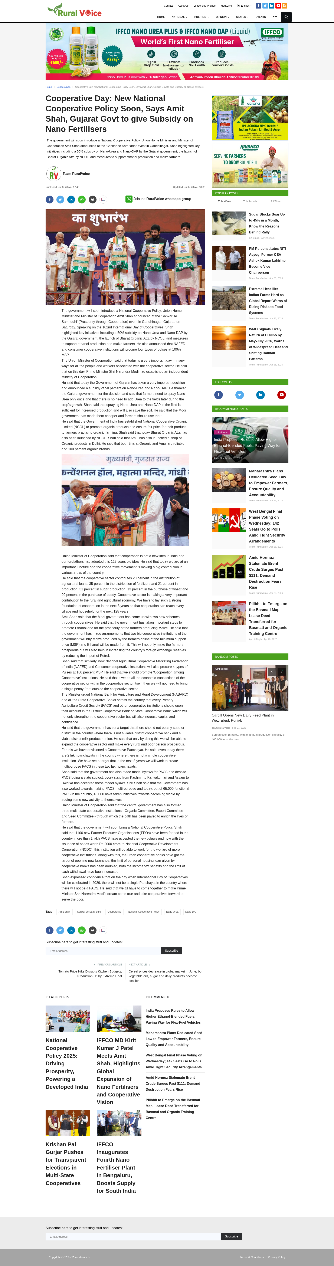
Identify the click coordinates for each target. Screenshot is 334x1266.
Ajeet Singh (220, 458)
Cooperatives (64, 87)
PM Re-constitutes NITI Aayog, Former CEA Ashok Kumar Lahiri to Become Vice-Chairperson (267, 260)
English (245, 6)
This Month (250, 201)
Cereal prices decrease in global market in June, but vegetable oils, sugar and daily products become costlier (165, 976)
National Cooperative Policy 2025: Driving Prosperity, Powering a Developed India (67, 1063)
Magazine (226, 5)
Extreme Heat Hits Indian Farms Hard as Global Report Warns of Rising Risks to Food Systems (268, 301)
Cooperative (114, 911)
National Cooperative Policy (143, 911)
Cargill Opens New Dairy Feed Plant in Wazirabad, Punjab (243, 717)
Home (161, 17)
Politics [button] (201, 17)
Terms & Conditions (252, 1257)
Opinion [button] (222, 17)
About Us (183, 5)
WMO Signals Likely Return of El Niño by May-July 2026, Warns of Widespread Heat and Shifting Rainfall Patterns (268, 344)
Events (261, 17)
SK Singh (254, 238)
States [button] (242, 17)
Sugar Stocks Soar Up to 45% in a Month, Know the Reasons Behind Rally (267, 223)
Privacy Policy (276, 1257)
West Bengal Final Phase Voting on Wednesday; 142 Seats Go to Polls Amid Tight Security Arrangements (174, 1061)
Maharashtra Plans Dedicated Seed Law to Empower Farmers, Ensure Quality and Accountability (174, 1039)
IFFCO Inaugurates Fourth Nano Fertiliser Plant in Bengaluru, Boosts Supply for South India (116, 1167)
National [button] (179, 17)
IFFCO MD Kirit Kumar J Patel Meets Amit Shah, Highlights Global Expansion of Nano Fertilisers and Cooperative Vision (118, 1071)
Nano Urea (172, 911)
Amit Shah (64, 911)
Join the (158, 199)
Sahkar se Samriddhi (89, 911)
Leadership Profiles (205, 5)
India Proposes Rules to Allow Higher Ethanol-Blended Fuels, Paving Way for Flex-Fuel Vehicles (173, 1016)
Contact (168, 5)
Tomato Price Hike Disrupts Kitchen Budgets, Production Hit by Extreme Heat (90, 974)
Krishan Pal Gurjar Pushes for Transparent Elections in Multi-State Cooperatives (66, 1163)
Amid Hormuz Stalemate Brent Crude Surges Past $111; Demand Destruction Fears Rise (173, 1083)
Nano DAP (191, 911)
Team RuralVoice (76, 174)
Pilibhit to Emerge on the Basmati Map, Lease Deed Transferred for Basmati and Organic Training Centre (268, 619)
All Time (276, 201)
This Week (224, 201)
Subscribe (171, 950)
